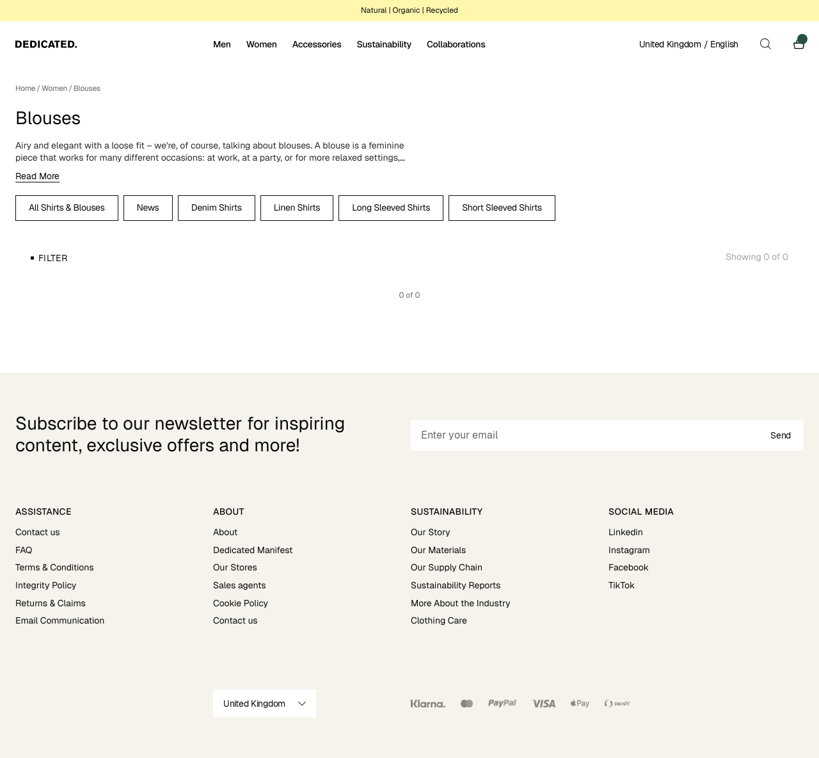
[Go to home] (113, 44)
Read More (37, 176)
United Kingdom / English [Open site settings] (688, 44)
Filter (52, 258)
